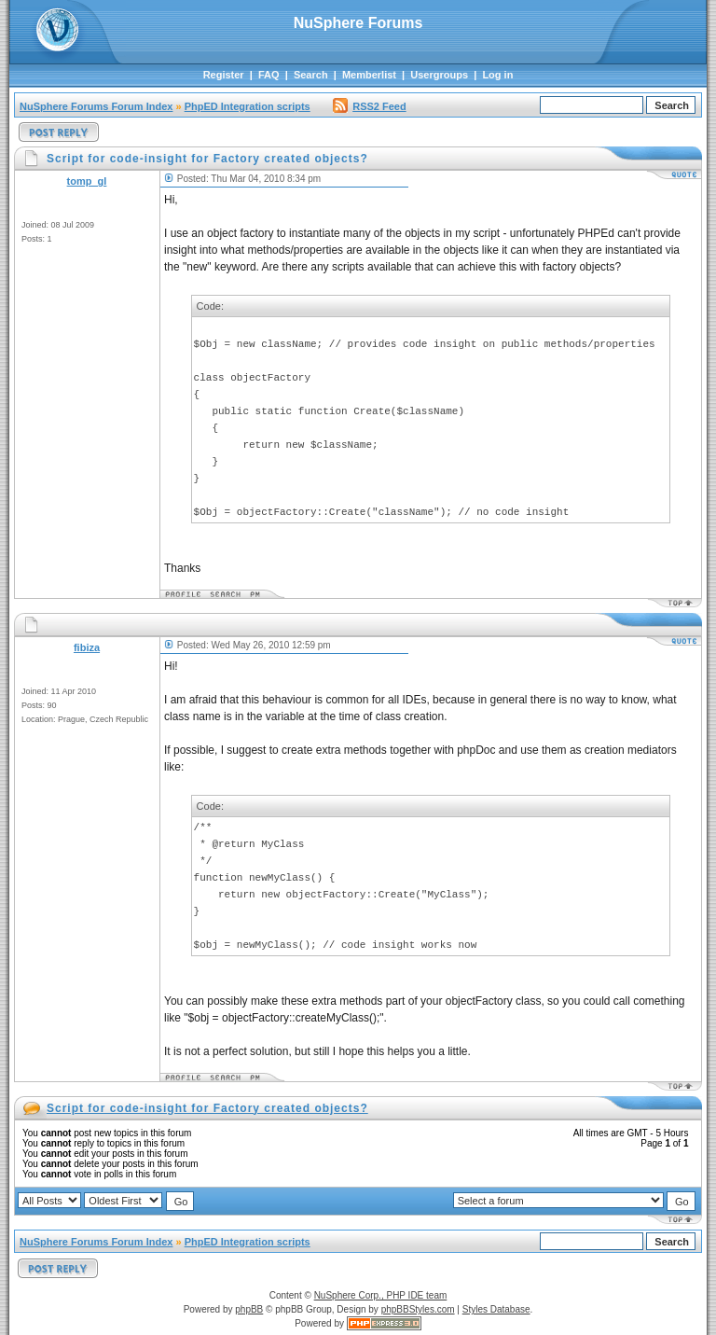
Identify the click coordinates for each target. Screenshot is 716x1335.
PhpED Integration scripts (247, 106)
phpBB (249, 1309)
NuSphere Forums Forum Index (96, 106)
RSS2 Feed (369, 106)
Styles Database (496, 1309)
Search (311, 74)
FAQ (269, 74)
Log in (497, 74)
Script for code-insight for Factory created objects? (207, 1108)
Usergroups (439, 74)
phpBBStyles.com (418, 1309)
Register (223, 74)
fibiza (87, 647)
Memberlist (369, 74)
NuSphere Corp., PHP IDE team (381, 1295)
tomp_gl (87, 181)
